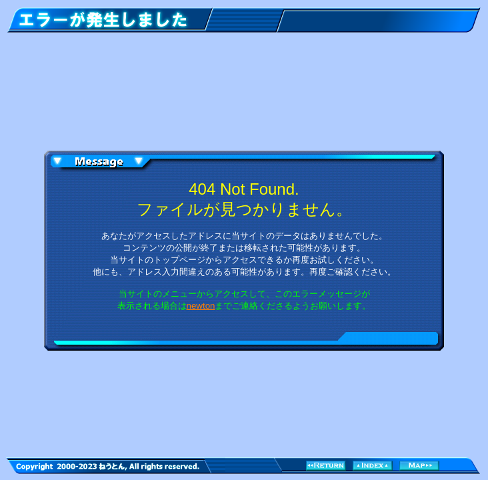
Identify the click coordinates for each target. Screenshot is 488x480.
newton (201, 306)
